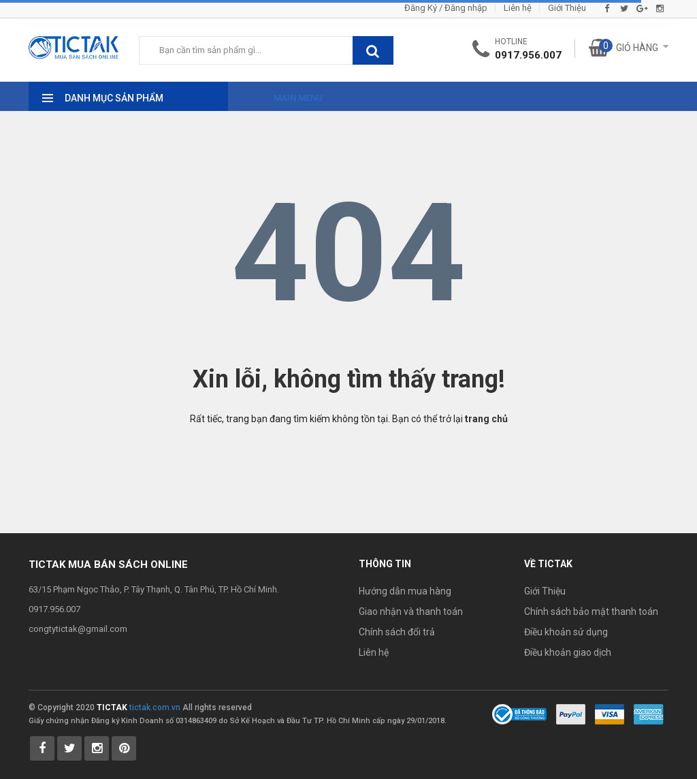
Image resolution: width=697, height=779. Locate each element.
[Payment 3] (649, 713)
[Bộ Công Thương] (519, 713)
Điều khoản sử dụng (566, 631)
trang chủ (486, 418)
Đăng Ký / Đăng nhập (445, 8)
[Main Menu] (285, 94)
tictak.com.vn (154, 707)
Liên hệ (518, 8)
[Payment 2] (609, 713)
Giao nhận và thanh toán (411, 611)
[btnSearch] (373, 50)
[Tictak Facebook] (42, 748)
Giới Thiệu (567, 8)
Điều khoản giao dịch (567, 652)
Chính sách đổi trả (397, 631)
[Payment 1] (570, 713)
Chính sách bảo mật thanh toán (591, 611)
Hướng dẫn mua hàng (405, 591)
